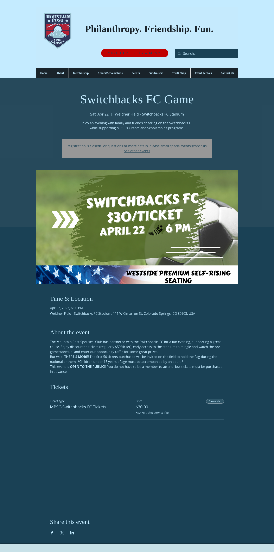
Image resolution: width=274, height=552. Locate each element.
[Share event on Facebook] (52, 532)
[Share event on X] (62, 532)
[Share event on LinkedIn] (72, 532)
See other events (137, 151)
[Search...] (206, 53)
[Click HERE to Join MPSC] (134, 53)
